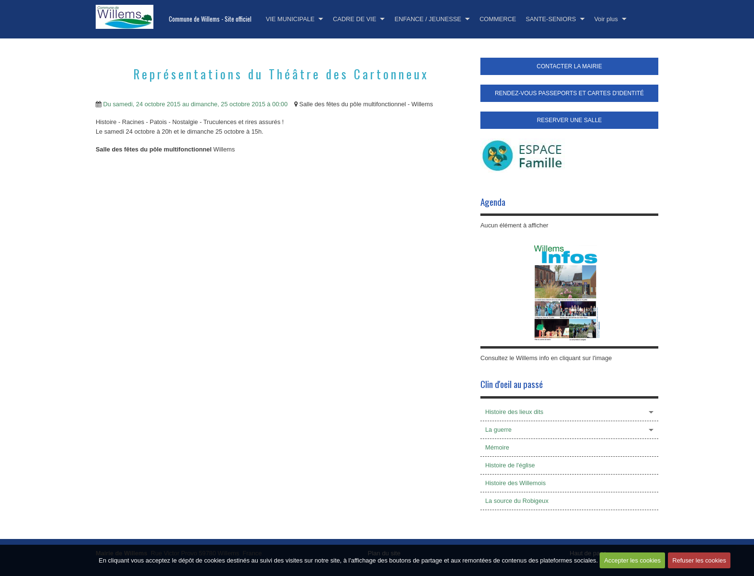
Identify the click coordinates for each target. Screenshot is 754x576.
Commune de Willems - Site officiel (210, 19)
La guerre (498, 429)
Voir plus (606, 19)
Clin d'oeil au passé (511, 384)
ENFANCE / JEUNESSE (427, 19)
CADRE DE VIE (354, 19)
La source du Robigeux (517, 500)
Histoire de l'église (510, 465)
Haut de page (588, 553)
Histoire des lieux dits (514, 411)
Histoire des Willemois (515, 483)
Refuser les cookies (701, 564)
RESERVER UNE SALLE (569, 120)
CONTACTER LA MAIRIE (569, 66)
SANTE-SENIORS (551, 19)
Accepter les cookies (631, 564)
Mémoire (497, 447)
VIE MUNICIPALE (290, 19)
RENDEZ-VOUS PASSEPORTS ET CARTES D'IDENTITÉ (569, 93)
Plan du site (384, 553)
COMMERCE (497, 19)
